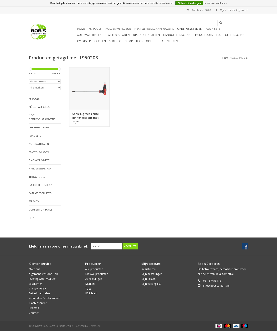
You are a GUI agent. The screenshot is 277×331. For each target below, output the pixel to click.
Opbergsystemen (189, 28)
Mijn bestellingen (151, 274)
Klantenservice (38, 303)
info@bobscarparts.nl (216, 285)
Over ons (34, 269)
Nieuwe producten (96, 274)
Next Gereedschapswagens (154, 28)
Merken (172, 41)
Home (81, 28)
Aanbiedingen (93, 278)
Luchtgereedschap (230, 35)
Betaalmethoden (39, 293)
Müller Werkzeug (118, 28)
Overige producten (91, 41)
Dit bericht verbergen (189, 3)
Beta (160, 41)
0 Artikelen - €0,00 (199, 10)
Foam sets (212, 28)
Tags (234, 58)
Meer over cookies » (215, 3)
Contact (34, 313)
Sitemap (34, 308)
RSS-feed (91, 293)
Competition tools (139, 41)
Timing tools (203, 35)
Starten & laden (117, 35)
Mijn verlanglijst (151, 284)
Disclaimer (35, 284)
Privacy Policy (37, 288)
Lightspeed (94, 326)
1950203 (243, 58)
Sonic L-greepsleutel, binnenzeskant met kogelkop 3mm (86, 116)
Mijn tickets (148, 278)
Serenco (115, 41)
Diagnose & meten (146, 35)
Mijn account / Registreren (231, 10)
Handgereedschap (176, 35)
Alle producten (94, 269)
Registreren (148, 269)
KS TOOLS (95, 28)
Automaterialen (89, 35)
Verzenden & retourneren (44, 298)
